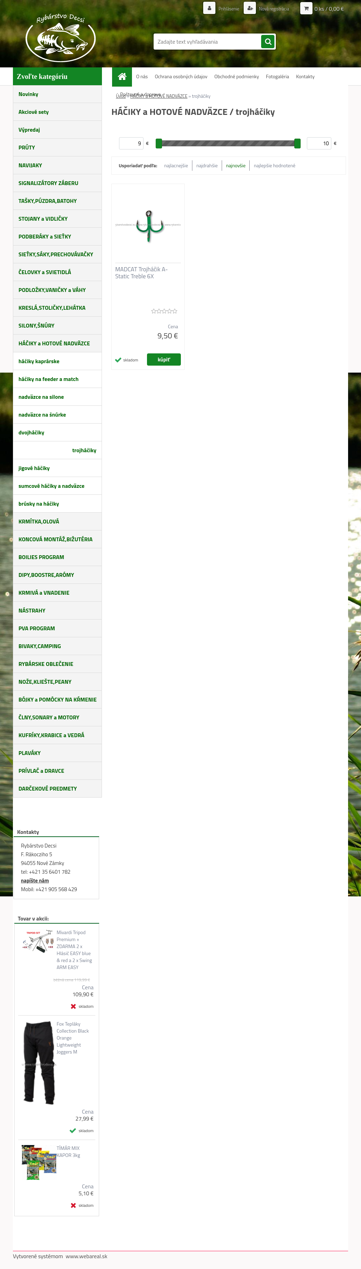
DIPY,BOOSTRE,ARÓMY (46, 575)
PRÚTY (27, 147)
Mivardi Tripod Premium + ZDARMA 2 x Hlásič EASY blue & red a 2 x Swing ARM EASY (74, 950)
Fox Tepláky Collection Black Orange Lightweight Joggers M (73, 1037)
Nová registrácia (272, 8)
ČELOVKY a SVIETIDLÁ (45, 272)
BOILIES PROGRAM (41, 557)
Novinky (28, 94)
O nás (142, 76)
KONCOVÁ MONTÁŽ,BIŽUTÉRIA (56, 539)
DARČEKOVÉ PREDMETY (48, 788)
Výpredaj (29, 129)
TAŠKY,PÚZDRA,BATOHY (48, 201)
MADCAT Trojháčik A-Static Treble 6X (141, 273)
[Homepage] (125, 76)
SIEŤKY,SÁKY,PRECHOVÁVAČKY (56, 254)
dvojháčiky (31, 432)
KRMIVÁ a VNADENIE (44, 592)
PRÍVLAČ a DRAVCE (41, 770)
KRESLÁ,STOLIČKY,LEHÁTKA (52, 307)
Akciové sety (34, 112)
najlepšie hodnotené (274, 165)
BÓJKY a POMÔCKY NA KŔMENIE (58, 699)
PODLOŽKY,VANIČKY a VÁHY (52, 290)
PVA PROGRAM (37, 628)
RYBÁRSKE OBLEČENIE (46, 664)
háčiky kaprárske (39, 361)
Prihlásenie (225, 8)
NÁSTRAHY (32, 610)
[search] (267, 42)
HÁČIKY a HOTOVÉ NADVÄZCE (54, 343)
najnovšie (236, 165)
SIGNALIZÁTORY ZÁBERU (48, 183)
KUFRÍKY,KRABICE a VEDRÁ (51, 735)
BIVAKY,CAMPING (40, 646)
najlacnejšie (176, 165)
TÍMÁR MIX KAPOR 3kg (68, 1152)
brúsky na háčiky (39, 503)
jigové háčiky (34, 468)
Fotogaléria (277, 76)
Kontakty (305, 76)
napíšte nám (35, 880)
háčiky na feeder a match (49, 379)
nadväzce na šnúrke (42, 414)
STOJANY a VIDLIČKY (43, 218)
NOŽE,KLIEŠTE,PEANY (45, 681)
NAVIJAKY (30, 165)
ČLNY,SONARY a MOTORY (49, 717)
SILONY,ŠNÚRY (36, 325)
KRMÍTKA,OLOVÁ (39, 521)
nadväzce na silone (41, 397)
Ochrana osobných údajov (181, 76)
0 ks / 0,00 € (329, 9)
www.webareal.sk (87, 1256)
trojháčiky (84, 450)
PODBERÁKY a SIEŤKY (45, 236)
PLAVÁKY (29, 753)
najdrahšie (207, 165)
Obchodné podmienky (236, 76)
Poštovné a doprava (140, 94)
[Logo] (61, 38)
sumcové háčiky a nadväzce (51, 486)
